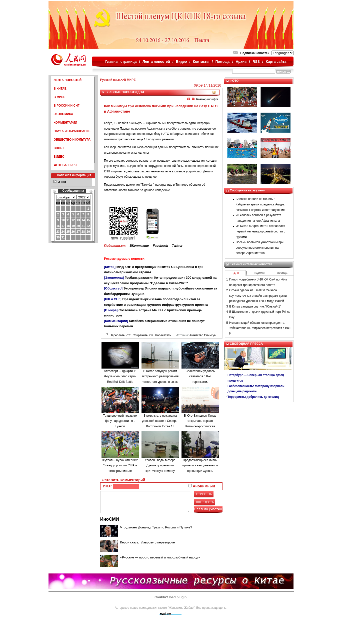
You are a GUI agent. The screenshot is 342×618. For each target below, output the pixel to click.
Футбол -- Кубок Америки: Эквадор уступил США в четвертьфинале (120, 465)
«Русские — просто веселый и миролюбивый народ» (160, 557)
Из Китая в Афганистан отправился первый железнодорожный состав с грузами (260, 231)
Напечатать (160, 335)
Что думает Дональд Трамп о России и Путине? (156, 527)
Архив (241, 62)
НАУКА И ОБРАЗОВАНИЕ (72, 131)
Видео (181, 62)
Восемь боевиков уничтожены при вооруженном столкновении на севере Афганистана (260, 247)
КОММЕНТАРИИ (65, 122)
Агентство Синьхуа (202, 335)
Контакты (201, 62)
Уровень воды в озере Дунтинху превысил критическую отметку (160, 465)
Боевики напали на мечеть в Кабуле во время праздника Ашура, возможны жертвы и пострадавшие (260, 204)
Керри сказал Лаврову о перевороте (147, 542)
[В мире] (111, 310)
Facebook (160, 245)
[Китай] (110, 267)
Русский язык (110, 80)
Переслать (114, 335)
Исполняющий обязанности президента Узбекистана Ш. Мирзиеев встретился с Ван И (259, 328)
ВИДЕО (59, 156)
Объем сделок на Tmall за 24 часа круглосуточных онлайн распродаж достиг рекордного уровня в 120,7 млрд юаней (258, 295)
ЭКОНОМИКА (63, 114)
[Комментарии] (116, 321)
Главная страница (120, 62)
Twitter (177, 245)
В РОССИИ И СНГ (67, 105)
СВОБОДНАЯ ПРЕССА (246, 344)
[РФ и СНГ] (113, 299)
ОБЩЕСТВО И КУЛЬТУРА (72, 139)
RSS (256, 62)
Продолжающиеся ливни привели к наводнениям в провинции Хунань (200, 465)
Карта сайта (276, 62)
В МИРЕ (60, 97)
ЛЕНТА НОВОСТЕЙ (68, 80)
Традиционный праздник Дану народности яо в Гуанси (120, 421)
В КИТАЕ (60, 88)
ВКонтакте (139, 245)
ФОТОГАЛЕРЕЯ (65, 165)
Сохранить (137, 335)
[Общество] (113, 288)
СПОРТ (59, 148)
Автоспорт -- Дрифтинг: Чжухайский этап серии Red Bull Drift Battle (120, 376)
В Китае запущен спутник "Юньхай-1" (255, 306)
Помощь (222, 62)
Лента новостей (156, 62)
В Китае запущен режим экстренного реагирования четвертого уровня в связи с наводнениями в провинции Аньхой (160, 381)
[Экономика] (114, 277)
